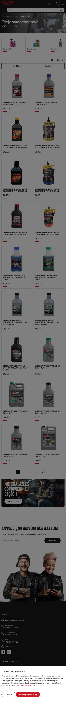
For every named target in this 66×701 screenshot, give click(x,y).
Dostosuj (8, 694)
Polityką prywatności (28, 686)
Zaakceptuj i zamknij (28, 694)
